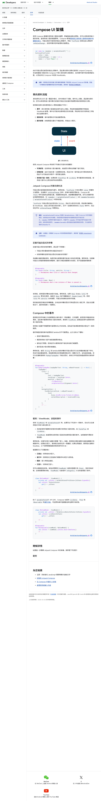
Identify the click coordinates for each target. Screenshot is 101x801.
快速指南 (41, 13)
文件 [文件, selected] (31, 13)
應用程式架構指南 (74, 85)
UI (26, 8)
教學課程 (13, 13)
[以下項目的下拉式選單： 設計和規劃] (43, 2)
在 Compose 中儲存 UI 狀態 (46, 582)
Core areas (18, 8)
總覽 (3, 13)
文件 (68, 22)
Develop (5, 8)
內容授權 (53, 594)
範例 (23, 13)
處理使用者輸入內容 (44, 585)
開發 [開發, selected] (50, 2)
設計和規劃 (37, 2)
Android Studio (92, 2)
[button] (11, 17)
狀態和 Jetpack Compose (46, 578)
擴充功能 (47, 502)
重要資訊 (23, 2)
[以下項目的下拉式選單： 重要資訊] (29, 2)
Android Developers (38, 22)
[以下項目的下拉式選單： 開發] (54, 2)
